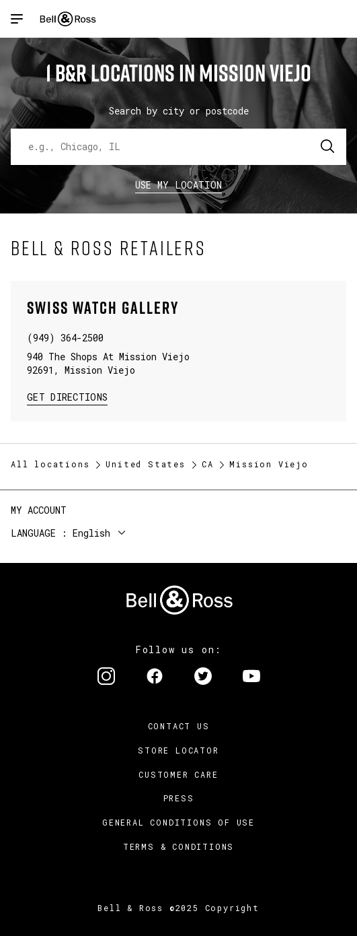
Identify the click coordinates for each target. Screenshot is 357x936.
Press (178, 798)
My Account (39, 510)
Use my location (179, 184)
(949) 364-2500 (65, 337)
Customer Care (178, 774)
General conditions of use (178, 822)
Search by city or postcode (179, 110)
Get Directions (67, 396)
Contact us (179, 726)
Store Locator (178, 750)
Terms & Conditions (178, 846)
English (91, 533)
